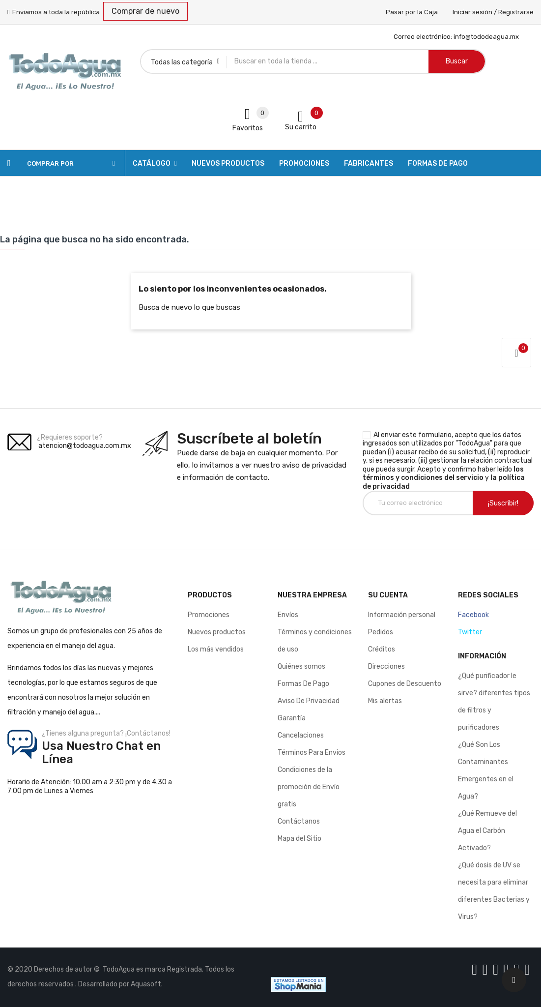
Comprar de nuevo (145, 11)
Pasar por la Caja (412, 12)
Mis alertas (385, 701)
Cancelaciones (301, 735)
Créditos (381, 649)
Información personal (401, 615)
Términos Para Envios (311, 752)
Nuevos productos (217, 632)
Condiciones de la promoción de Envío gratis (309, 787)
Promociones (208, 615)
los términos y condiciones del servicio (443, 473)
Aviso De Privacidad (309, 701)
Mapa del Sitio (299, 838)
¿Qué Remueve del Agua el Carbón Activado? (487, 830)
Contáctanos (299, 821)
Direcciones (386, 666)
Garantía (292, 718)
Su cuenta (388, 595)
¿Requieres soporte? (70, 437)
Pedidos (380, 632)
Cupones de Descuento (404, 684)
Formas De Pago (303, 684)
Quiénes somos (301, 666)
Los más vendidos (216, 649)
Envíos (288, 615)
